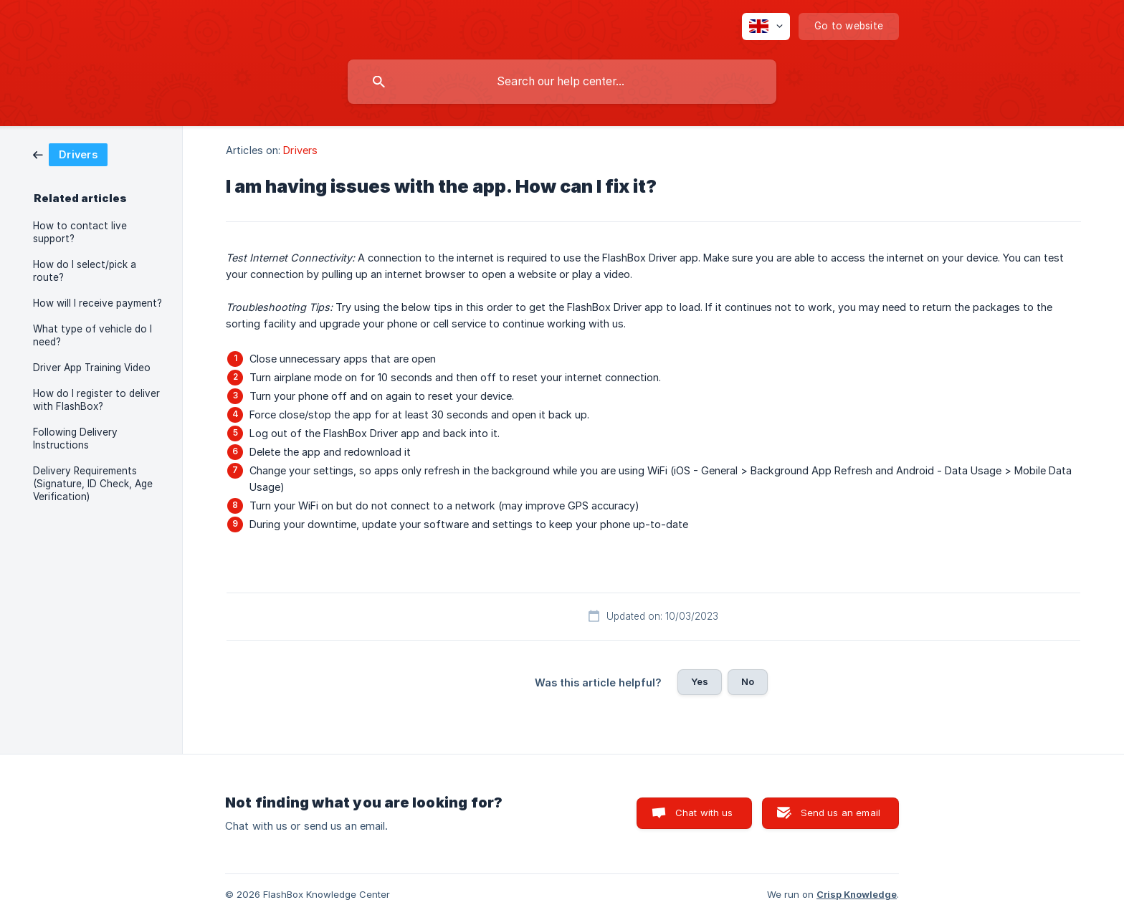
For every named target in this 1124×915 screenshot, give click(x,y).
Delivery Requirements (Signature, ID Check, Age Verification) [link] (93, 483)
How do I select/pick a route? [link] (84, 271)
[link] (70, 154)
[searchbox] (562, 81)
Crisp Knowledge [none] (856, 894)
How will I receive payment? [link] (97, 303)
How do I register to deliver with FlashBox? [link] (96, 400)
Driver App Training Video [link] (92, 367)
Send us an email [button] (840, 812)
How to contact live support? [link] (80, 232)
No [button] (747, 681)
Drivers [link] (300, 150)
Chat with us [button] (704, 812)
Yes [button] (699, 681)
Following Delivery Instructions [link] (75, 438)
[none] (766, 26)
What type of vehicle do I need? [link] (92, 335)
